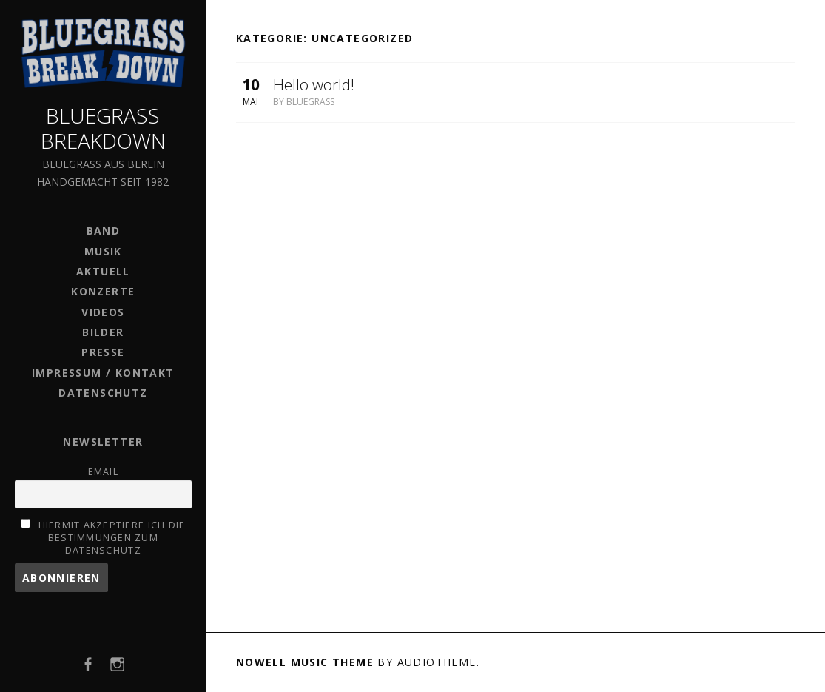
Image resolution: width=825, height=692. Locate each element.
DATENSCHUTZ (102, 393)
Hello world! (313, 84)
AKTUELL (103, 271)
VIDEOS (102, 312)
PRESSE (102, 352)
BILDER (103, 332)
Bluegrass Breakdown (103, 128)
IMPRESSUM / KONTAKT (103, 373)
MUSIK (103, 251)
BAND (104, 231)
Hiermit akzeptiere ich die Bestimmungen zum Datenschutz (112, 538)
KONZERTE (103, 291)
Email (103, 472)
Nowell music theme (305, 662)
